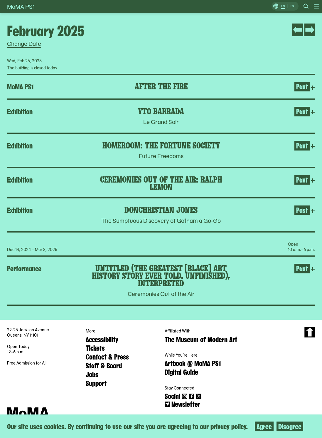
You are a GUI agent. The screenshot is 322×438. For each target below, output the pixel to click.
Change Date (24, 43)
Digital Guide (181, 371)
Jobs (92, 374)
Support (96, 382)
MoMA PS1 (21, 6)
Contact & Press (107, 356)
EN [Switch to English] (283, 6)
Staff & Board (104, 365)
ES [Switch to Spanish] (292, 6)
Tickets (95, 347)
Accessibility (102, 339)
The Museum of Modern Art (201, 339)
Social (172, 395)
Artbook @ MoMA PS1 (193, 362)
